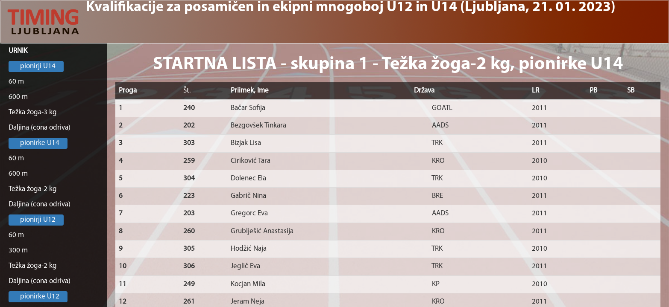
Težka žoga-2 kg (33, 189)
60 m (16, 81)
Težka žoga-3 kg (33, 112)
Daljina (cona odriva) (39, 127)
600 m (18, 97)
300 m (18, 250)
